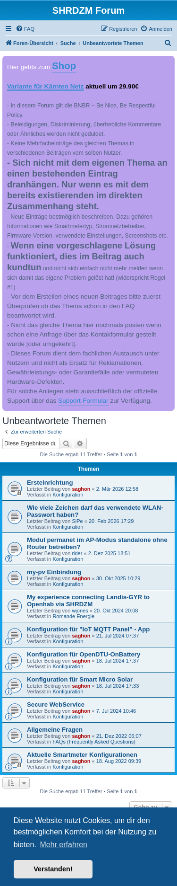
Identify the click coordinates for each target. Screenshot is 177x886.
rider (77, 553)
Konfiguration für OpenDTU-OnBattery (83, 654)
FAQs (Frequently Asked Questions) (93, 741)
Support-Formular (83, 400)
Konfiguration (67, 494)
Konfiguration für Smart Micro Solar (80, 679)
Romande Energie (73, 616)
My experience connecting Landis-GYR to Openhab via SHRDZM (88, 601)
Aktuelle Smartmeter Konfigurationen (82, 754)
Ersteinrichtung (50, 482)
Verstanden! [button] (53, 869)
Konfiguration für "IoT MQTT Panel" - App (88, 629)
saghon (81, 489)
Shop (64, 66)
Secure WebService (55, 704)
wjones (80, 610)
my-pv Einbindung (54, 572)
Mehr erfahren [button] (63, 845)
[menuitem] (25, 29)
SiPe (77, 521)
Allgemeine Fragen (55, 729)
